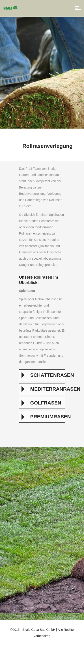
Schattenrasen (46, 375)
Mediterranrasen (46, 389)
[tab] (42, 375)
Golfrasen (45, 403)
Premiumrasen (46, 416)
